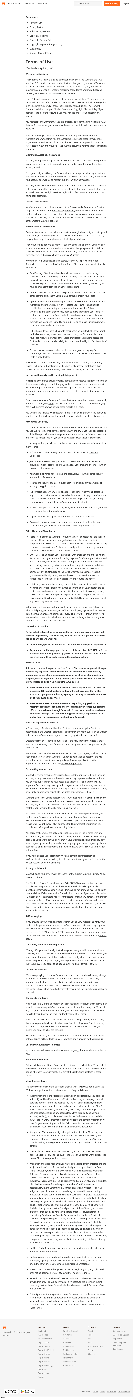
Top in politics (44, 1361)
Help (90, 1335)
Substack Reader (45, 1338)
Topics (40, 1377)
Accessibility (111, 1392)
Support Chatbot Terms (41, 53)
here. (81, 407)
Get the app (43, 1335)
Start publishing (112, 3)
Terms (102, 1392)
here (51, 403)
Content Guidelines (39, 35)
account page (72, 801)
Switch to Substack (70, 1331)
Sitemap (91, 1354)
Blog (90, 1342)
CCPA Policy (35, 48)
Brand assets (118, 1349)
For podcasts (68, 1346)
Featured (42, 1331)
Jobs (89, 1338)
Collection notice (124, 1392)
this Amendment (87, 1050)
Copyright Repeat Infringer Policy (46, 44)
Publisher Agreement (40, 31)
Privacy (95, 1392)
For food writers (69, 1361)
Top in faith (43, 1369)
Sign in (126, 3)
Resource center (119, 1331)
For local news (69, 1365)
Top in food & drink (46, 1350)
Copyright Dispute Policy (41, 40)
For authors (68, 1358)
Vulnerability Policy (95, 1346)
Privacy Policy (36, 27)
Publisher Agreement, (63, 210)
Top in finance (44, 1354)
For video (67, 1342)
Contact (91, 1350)
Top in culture (44, 1346)
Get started (67, 1335)
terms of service (89, 963)
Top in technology (45, 1365)
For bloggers (68, 1350)
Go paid (66, 1338)
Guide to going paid (121, 1335)
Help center (117, 1338)
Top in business (44, 1373)
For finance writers (70, 1354)
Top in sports (43, 1358)
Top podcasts (43, 1342)
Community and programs (119, 1343)
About (90, 1331)
